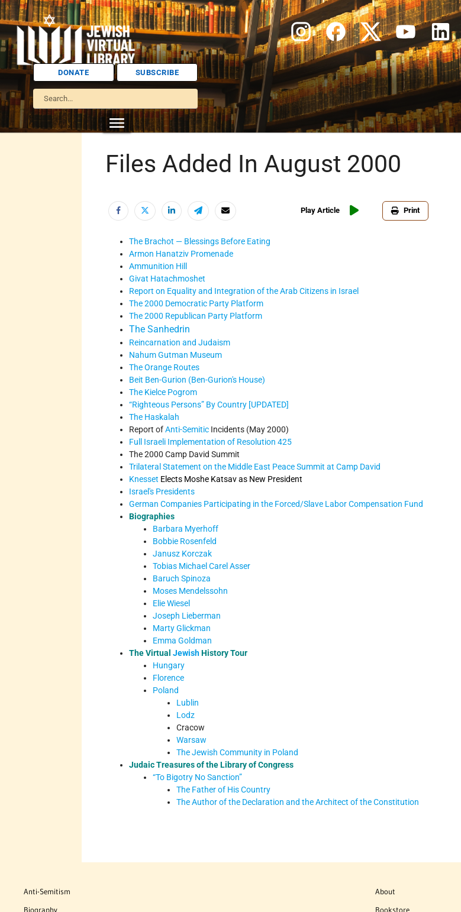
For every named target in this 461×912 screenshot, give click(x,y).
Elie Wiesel (171, 603)
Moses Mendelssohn (190, 591)
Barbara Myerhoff (185, 528)
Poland (166, 690)
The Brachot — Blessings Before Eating (199, 241)
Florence (168, 678)
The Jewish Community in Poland (237, 752)
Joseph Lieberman (187, 615)
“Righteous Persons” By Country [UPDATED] (209, 404)
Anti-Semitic (187, 429)
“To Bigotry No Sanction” (197, 777)
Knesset (144, 479)
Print (405, 210)
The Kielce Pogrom (163, 392)
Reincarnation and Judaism (179, 342)
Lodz (185, 715)
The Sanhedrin (159, 329)
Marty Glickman (182, 628)
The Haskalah (154, 417)
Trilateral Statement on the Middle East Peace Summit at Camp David (255, 466)
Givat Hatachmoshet (167, 278)
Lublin (187, 702)
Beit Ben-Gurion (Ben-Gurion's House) (197, 379)
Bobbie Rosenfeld (185, 541)
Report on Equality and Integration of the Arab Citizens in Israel (244, 291)
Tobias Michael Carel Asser (201, 566)
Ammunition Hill (158, 266)
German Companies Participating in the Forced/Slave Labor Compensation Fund (276, 504)
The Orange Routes (164, 367)
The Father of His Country (223, 789)
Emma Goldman (182, 640)
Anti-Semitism (47, 891)
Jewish (186, 653)
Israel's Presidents (162, 491)
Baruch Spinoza (182, 578)
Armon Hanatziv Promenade (181, 253)
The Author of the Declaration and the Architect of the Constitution (297, 802)
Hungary (169, 665)
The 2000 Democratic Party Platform (196, 303)
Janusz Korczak (182, 553)
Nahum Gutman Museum (175, 355)
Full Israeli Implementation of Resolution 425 (210, 442)
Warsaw (191, 740)
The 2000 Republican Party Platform (195, 316)
